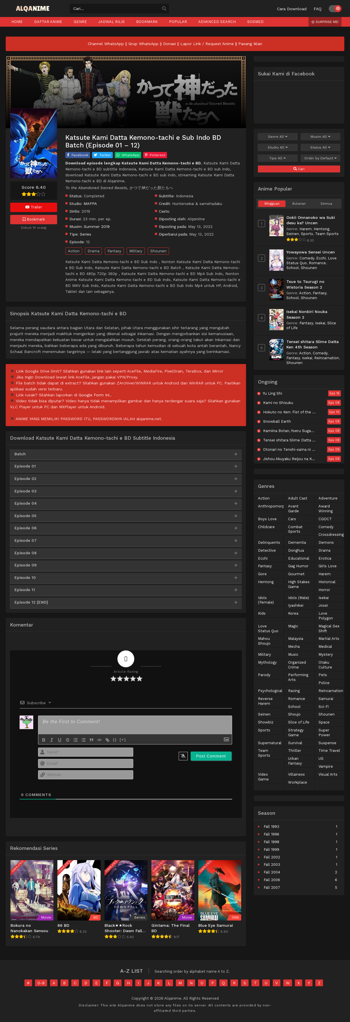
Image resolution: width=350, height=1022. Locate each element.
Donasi (169, 43)
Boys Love (267, 519)
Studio (278, 147)
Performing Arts (298, 677)
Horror (324, 590)
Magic (293, 626)
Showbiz (265, 722)
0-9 (41, 983)
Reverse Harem (265, 701)
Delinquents (269, 542)
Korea (293, 613)
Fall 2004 (272, 872)
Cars (292, 519)
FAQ (318, 9)
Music (293, 654)
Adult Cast (297, 498)
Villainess (296, 774)
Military (135, 251)
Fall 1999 (271, 849)
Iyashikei (295, 605)
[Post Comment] (211, 756)
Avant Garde (293, 508)
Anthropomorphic (274, 506)
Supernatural (270, 743)
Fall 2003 (272, 864)
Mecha (294, 646)
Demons (326, 542)
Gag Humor (298, 566)
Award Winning (325, 508)
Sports (307, 234)
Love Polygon (325, 615)
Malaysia (295, 638)
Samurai (325, 699)
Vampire (325, 766)
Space (324, 722)
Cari (299, 169)
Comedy (306, 258)
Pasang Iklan (250, 43)
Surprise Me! (325, 22)
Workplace (297, 782)
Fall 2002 (272, 857)
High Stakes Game (299, 584)
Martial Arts (328, 638)
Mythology (267, 662)
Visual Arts (328, 774)
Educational (298, 558)
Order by (320, 158)
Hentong (321, 229)
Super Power (324, 732)
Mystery (325, 654)
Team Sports (327, 234)
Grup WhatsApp (143, 43)
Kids (262, 613)
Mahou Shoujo (264, 641)
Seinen (292, 234)
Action (74, 251)
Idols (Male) (298, 598)
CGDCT (325, 519)
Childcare (266, 527)
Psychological (270, 691)
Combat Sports (295, 529)
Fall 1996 (271, 834)
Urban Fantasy (295, 760)
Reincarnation (326, 358)
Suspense (327, 743)
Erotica (324, 558)
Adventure (328, 498)
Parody (264, 675)
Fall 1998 (271, 842)
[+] (123, 739)
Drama (93, 251)
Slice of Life (298, 722)
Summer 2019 (97, 226)
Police (324, 683)
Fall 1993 (271, 826)
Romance (317, 263)
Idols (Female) (266, 600)
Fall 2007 (272, 887)
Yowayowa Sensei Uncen (310, 252)
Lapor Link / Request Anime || (209, 43)
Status (320, 147)
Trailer (33, 207)
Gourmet (296, 574)
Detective (267, 550)
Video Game (263, 776)
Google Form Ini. (95, 395)
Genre (278, 136)
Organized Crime (297, 664)
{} (115, 739)
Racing (294, 691)
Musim (320, 136)
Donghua (296, 550)
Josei (323, 605)
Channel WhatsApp (106, 43)
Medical (325, 646)
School (292, 268)
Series (85, 234)
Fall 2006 (272, 880)
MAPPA (90, 203)
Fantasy (114, 251)
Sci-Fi (323, 706)
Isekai (320, 323)
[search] (164, 9)
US (321, 758)
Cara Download (292, 9)
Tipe (277, 158)
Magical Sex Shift (328, 628)
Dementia (297, 542)
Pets (322, 675)
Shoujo (294, 714)
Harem (305, 229)
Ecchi (321, 258)
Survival (295, 743)
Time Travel (329, 750)
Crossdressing (331, 534)
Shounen (158, 251)
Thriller (294, 750)
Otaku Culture (325, 664)
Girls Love (327, 566)
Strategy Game (296, 732)
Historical (327, 582)
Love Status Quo (268, 628)
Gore (262, 574)
